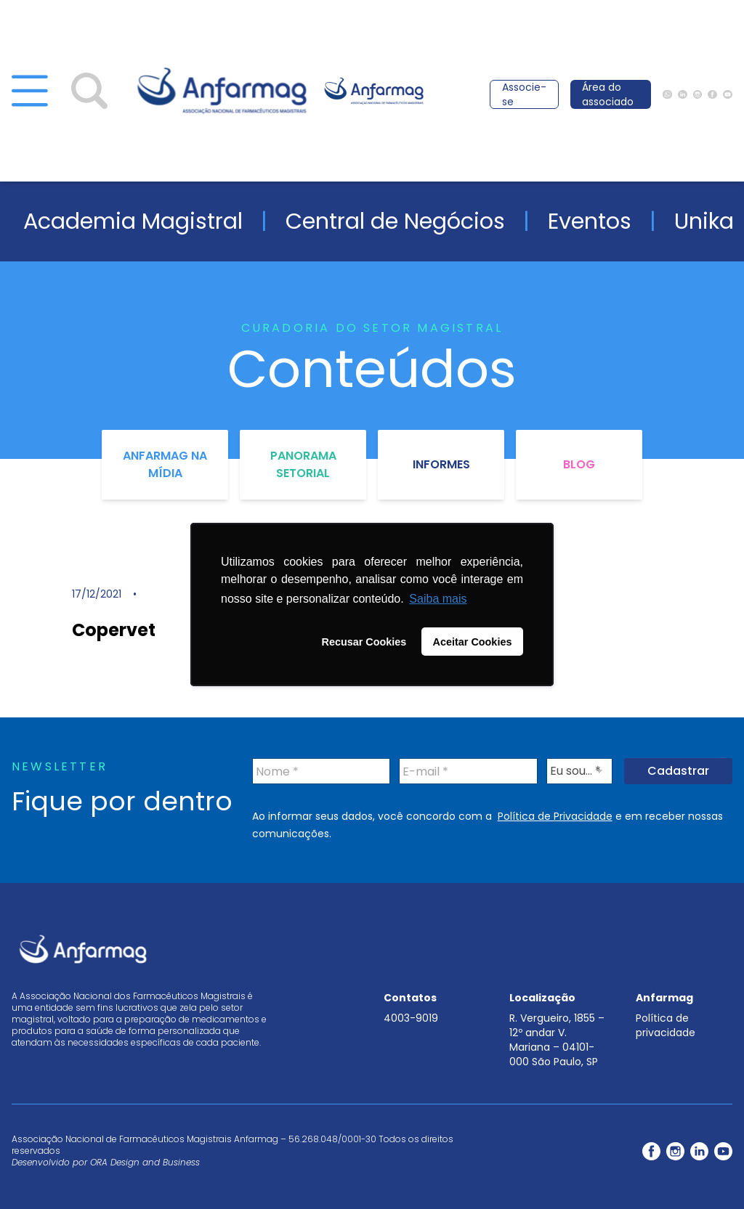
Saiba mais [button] (437, 599)
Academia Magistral (133, 221)
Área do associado (608, 94)
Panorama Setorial (303, 464)
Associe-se (524, 94)
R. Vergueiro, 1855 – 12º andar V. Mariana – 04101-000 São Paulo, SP (556, 1040)
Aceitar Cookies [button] (472, 642)
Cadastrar (678, 770)
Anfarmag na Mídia (165, 464)
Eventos (589, 221)
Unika (704, 221)
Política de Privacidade (555, 816)
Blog (579, 464)
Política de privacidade (665, 1025)
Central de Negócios (395, 221)
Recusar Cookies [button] (364, 642)
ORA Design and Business (145, 1162)
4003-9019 (411, 1018)
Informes (441, 464)
